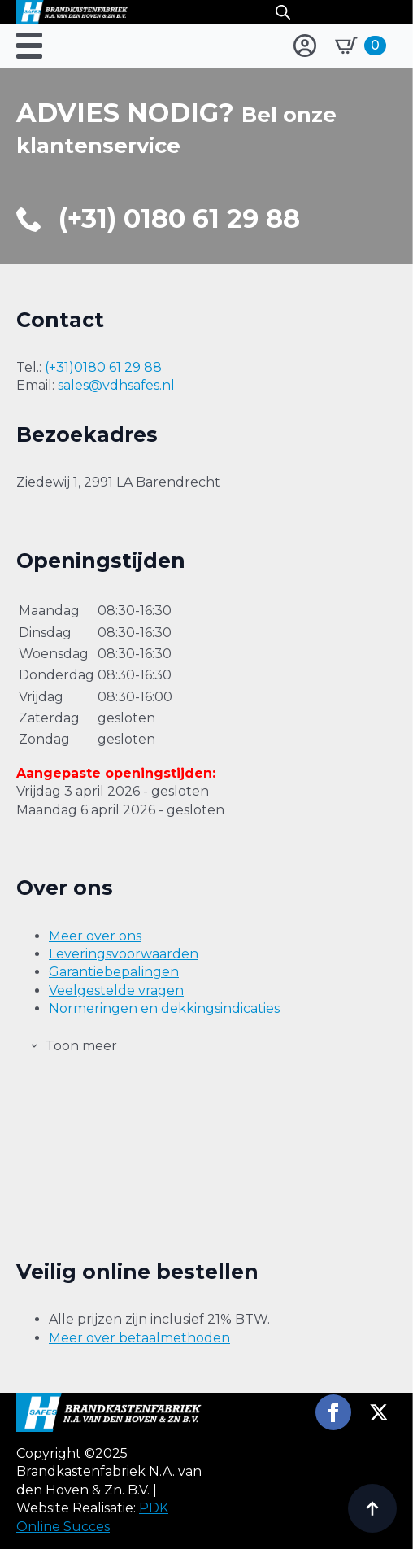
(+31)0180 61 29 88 (103, 367)
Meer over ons (95, 936)
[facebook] (333, 1412)
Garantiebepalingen (114, 972)
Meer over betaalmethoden (139, 1338)
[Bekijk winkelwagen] (360, 46)
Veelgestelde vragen (116, 990)
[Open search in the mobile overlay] (283, 12)
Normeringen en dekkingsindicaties (164, 1008)
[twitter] (379, 1412)
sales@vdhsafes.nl (116, 385)
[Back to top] (372, 1508)
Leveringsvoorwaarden (123, 954)
